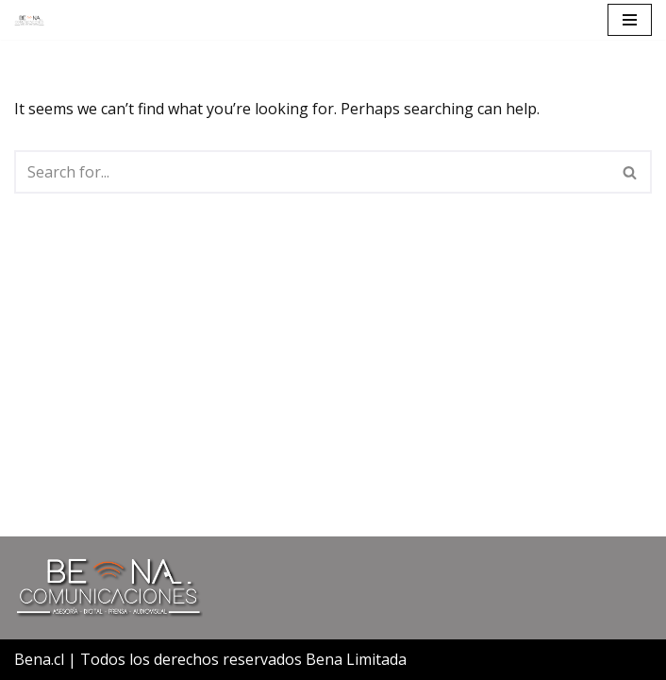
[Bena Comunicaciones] (29, 19)
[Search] (311, 172)
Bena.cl (39, 659)
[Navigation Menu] (630, 20)
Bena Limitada (356, 659)
